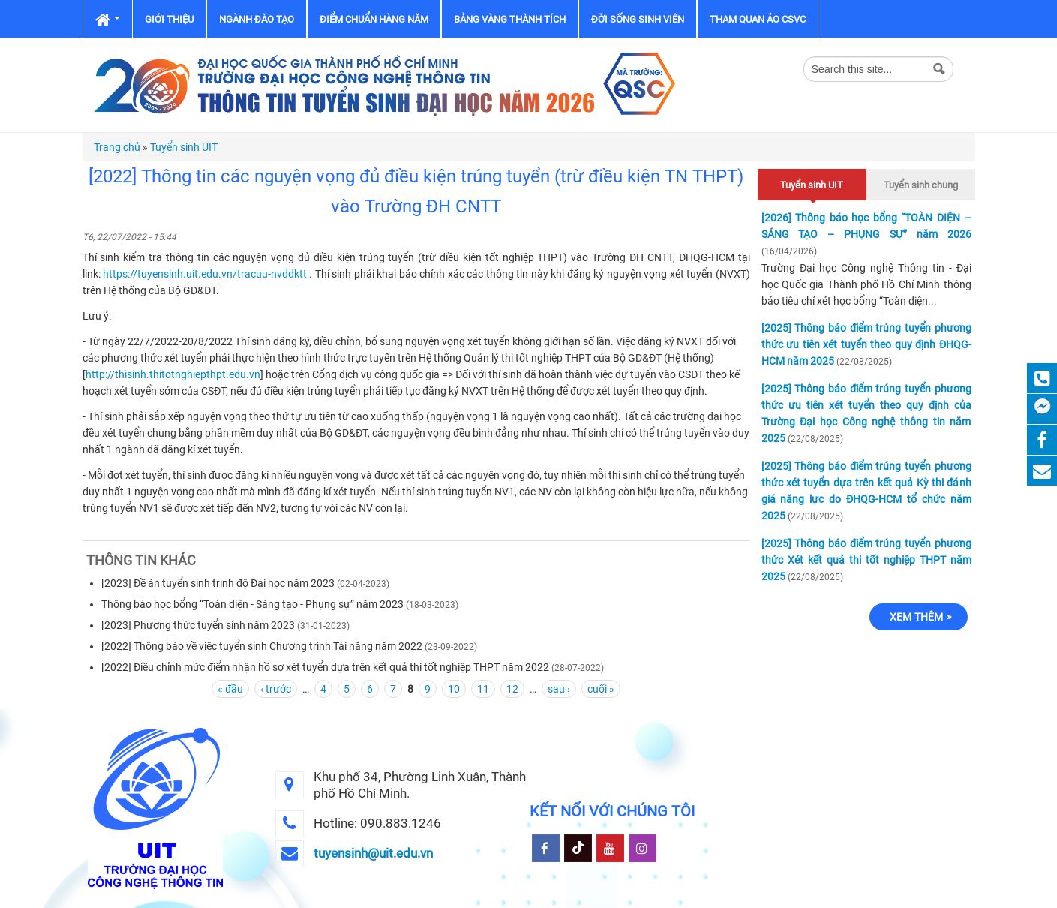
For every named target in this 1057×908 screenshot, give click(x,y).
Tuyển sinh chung (921, 185)
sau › (559, 689)
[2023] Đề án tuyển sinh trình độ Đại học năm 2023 (218, 583)
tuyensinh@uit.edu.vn (373, 853)
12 (512, 689)
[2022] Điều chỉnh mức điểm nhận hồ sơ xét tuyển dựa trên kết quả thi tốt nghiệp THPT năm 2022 (325, 667)
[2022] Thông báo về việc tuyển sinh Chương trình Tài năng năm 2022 (261, 646)
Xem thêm (917, 617)
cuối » (600, 689)
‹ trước (275, 689)
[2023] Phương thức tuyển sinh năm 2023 (198, 625)
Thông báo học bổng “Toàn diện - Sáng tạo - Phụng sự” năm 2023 (252, 604)
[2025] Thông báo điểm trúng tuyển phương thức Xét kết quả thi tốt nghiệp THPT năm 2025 (866, 559)
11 (483, 689)
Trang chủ (117, 147)
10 (454, 689)
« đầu (230, 689)
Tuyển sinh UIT (184, 147)
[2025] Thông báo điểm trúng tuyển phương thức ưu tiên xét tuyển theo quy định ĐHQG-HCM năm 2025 (866, 344)
